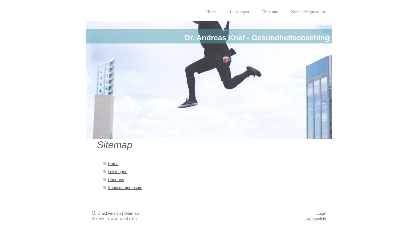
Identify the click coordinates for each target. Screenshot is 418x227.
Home (113, 163)
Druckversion (107, 213)
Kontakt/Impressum (125, 187)
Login (321, 213)
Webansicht (316, 219)
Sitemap (131, 213)
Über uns (116, 179)
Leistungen (117, 171)
